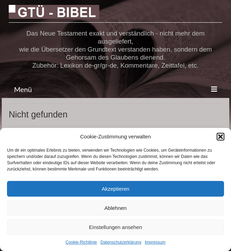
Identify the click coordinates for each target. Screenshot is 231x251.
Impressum (155, 242)
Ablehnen (115, 208)
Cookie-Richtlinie (81, 242)
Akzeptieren (115, 189)
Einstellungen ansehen (115, 227)
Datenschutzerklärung (120, 242)
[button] (220, 136)
